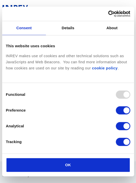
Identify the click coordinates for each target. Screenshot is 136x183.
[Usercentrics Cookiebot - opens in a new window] (108, 13)
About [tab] (112, 28)
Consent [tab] (24, 28)
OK (68, 165)
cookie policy (105, 68)
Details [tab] (68, 28)
